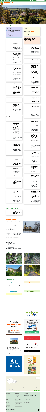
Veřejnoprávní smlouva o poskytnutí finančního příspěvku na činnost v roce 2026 (31, 40)
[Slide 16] (32, 22)
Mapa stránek (8, 403)
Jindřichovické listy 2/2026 (35, 60)
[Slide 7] (18, 22)
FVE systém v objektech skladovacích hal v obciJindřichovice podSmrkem (17, 162)
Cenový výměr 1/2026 (11, 117)
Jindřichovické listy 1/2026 (17, 99)
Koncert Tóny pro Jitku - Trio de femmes (17, 41)
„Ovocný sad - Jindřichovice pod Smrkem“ (35, 154)
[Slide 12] (26, 22)
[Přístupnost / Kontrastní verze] (30, 0)
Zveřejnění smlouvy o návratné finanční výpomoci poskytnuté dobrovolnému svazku (17, 183)
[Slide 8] (20, 22)
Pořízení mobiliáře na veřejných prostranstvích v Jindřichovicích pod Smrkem (35, 178)
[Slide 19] (36, 22)
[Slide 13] (27, 22)
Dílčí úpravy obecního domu (16, 169)
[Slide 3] (12, 22)
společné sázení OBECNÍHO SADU (16, 145)
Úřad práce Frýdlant (18, 406)
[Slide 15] (30, 22)
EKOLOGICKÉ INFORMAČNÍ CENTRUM (14, 337)
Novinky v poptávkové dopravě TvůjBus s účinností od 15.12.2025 (34, 136)
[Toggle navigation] (44, 3)
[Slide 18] (35, 22)
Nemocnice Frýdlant (18, 402)
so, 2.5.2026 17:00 (13, 34)
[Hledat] (40, 0)
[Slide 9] (21, 22)
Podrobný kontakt (27, 402)
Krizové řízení (14, 294)
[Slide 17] (33, 22)
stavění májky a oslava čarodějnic (35, 48)
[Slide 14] (29, 22)
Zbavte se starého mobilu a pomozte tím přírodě (17, 55)
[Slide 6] (17, 22)
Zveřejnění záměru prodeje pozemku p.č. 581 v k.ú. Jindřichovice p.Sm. (35, 99)
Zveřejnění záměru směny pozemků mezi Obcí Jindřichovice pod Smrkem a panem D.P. (35, 90)
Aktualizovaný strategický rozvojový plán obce (16, 106)
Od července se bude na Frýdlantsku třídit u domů (17, 67)
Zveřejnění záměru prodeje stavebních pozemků (17, 212)
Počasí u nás (14, 285)
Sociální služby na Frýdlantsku (31, 313)
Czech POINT (8, 399)
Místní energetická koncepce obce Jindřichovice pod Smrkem (35, 108)
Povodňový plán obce (32, 291)
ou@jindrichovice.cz (29, 401)
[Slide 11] (24, 22)
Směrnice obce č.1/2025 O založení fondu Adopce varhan (17, 125)
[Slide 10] (23, 22)
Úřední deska (8, 398)
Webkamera (32, 282)
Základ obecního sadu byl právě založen (34, 123)
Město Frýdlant (17, 400)
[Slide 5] (15, 22)
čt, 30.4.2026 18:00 (14, 31)
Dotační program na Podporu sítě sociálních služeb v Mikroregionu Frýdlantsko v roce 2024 (35, 194)
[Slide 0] (7, 22)
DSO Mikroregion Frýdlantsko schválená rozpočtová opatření (34, 169)
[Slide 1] (9, 22)
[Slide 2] (10, 22)
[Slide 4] (13, 22)
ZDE (19, 237)
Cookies (7, 402)
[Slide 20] (38, 22)
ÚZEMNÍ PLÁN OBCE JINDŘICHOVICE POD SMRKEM (16, 193)
